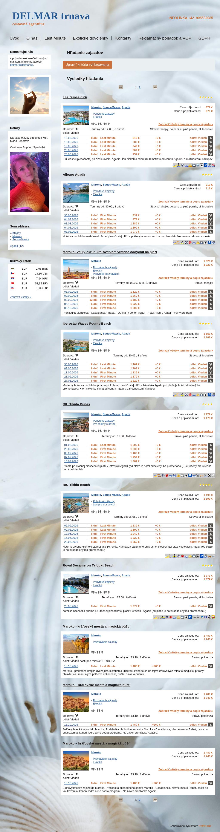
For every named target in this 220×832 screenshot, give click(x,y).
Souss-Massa (111, 107)
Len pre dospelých (104, 504)
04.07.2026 (71, 219)
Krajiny (16, 233)
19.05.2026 (71, 146)
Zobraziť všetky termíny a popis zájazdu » (185, 124)
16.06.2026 (71, 537)
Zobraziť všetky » (20, 297)
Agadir (126, 107)
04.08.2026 (71, 227)
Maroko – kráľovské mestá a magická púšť (96, 685)
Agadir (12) (17, 245)
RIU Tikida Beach (76, 485)
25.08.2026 (71, 606)
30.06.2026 (71, 215)
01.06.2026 (71, 445)
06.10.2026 (71, 303)
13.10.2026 (71, 666)
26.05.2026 (71, 154)
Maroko (96, 107)
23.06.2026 (71, 376)
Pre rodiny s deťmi (104, 423)
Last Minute (55, 38)
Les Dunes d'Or (75, 97)
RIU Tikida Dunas (76, 404)
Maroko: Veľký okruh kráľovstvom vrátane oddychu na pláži (110, 252)
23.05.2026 (71, 150)
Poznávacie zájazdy (105, 267)
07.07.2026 (71, 457)
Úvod (14, 38)
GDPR (204, 38)
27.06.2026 (71, 380)
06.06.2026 (71, 525)
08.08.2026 (71, 231)
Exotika (97, 116)
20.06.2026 (71, 541)
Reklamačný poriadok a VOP (164, 38)
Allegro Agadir (74, 174)
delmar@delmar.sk (21, 64)
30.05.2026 (71, 364)
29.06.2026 (71, 449)
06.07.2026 (71, 453)
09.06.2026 (71, 368)
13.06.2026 (71, 372)
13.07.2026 (71, 461)
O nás (31, 38)
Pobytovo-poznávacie (106, 273)
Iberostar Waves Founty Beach (87, 323)
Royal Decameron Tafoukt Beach (88, 565)
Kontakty (123, 38)
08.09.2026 (71, 291)
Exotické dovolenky (90, 38)
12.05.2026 (71, 138)
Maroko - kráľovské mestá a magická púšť (96, 626)
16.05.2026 (71, 142)
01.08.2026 (71, 223)
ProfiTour (205, 825)
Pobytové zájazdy (104, 113)
